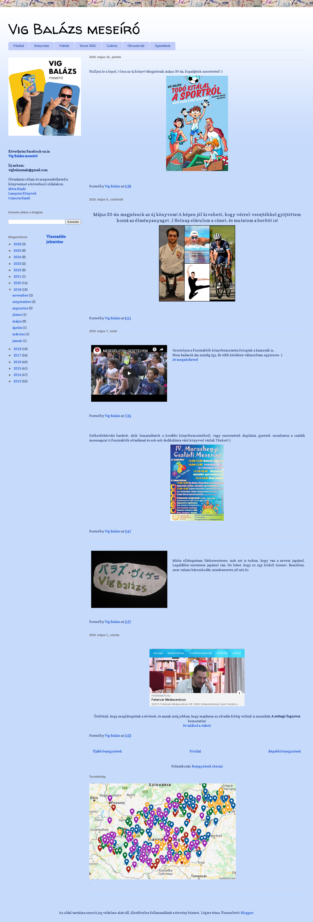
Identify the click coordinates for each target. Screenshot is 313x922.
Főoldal (18, 46)
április (17, 328)
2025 (18, 250)
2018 (18, 349)
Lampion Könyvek (22, 193)
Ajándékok (162, 46)
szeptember (22, 302)
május (17, 321)
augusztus (20, 308)
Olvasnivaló (136, 46)
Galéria (112, 46)
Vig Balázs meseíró (74, 29)
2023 (18, 263)
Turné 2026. (87, 46)
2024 (18, 257)
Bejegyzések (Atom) (207, 766)
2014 (18, 375)
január (17, 341)
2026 (18, 244)
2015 (18, 368)
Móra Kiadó (17, 189)
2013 (18, 381)
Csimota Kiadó (19, 198)
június (17, 314)
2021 (18, 276)
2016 (18, 362)
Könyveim (41, 46)
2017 (18, 355)
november (20, 295)
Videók (64, 46)
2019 (18, 289)
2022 (18, 270)
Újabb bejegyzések (107, 751)
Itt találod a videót (197, 725)
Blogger (247, 913)
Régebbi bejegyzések (284, 751)
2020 (18, 283)
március (18, 334)
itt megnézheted (185, 359)
